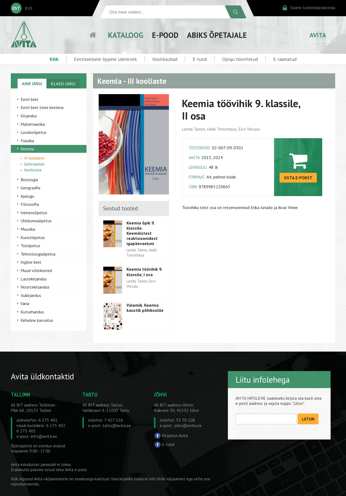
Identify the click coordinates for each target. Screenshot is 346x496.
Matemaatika (33, 124)
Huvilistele (33, 170)
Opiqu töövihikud (240, 59)
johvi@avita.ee (188, 425)
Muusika (28, 229)
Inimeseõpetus (34, 212)
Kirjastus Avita (175, 435)
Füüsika (27, 140)
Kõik (54, 59)
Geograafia (30, 187)
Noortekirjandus (35, 287)
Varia (25, 303)
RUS (28, 8)
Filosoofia (30, 204)
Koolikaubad (164, 59)
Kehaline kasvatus (37, 320)
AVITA (318, 35)
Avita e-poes (76, 469)
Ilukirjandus (31, 295)
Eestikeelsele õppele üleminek (105, 59)
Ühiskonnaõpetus (36, 220)
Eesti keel (29, 99)
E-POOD (165, 35)
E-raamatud (285, 59)
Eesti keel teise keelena (42, 107)
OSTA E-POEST (298, 177)
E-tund (200, 59)
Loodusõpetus (33, 132)
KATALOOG (125, 35)
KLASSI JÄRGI (63, 83)
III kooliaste (34, 158)
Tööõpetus (30, 245)
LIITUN (308, 419)
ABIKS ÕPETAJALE (217, 35)
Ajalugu (27, 196)
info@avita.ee (44, 436)
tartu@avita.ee (116, 425)
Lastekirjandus (34, 279)
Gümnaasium (34, 164)
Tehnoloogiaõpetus (38, 254)
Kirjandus (29, 115)
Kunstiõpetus (33, 237)
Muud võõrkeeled (36, 270)
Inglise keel (31, 262)
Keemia (27, 148)
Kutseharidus (32, 312)
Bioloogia (29, 179)
